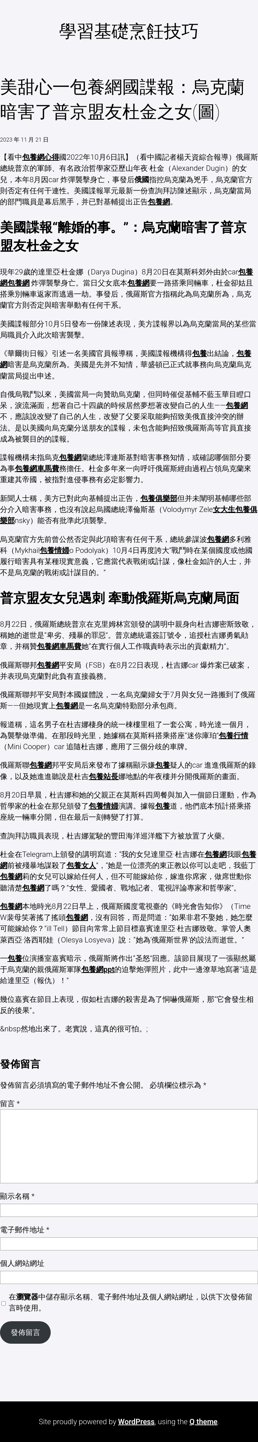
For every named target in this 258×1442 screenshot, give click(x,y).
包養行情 (233, 735)
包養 (199, 353)
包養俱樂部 (158, 498)
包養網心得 (40, 157)
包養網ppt (97, 969)
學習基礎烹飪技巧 (129, 31)
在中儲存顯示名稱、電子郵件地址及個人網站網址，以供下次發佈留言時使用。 (131, 1302)
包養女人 (81, 865)
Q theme (203, 1421)
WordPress (136, 1421)
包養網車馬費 (37, 468)
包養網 (159, 201)
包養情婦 (54, 550)
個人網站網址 (22, 1263)
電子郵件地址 (24, 1229)
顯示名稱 (17, 1196)
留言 (10, 1103)
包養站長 (103, 776)
